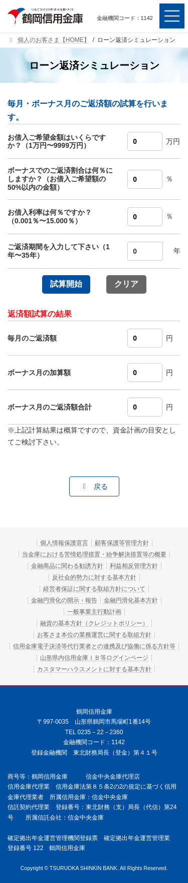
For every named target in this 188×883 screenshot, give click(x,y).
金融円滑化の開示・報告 (64, 600)
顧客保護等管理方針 (122, 542)
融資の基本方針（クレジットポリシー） (94, 623)
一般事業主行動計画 (94, 611)
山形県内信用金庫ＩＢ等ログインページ (94, 657)
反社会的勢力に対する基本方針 (94, 577)
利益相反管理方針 (134, 565)
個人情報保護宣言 (64, 542)
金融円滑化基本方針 (131, 600)
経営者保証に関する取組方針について (94, 588)
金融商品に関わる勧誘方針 (67, 565)
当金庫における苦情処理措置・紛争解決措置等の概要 (94, 554)
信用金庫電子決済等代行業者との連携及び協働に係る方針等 (94, 646)
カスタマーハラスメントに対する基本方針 (94, 669)
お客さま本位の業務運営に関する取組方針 (94, 634)
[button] (94, 486)
